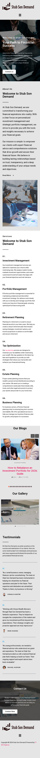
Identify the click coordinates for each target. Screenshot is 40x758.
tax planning (9, 350)
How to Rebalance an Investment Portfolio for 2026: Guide (20, 470)
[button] (20, 15)
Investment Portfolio (20, 463)
